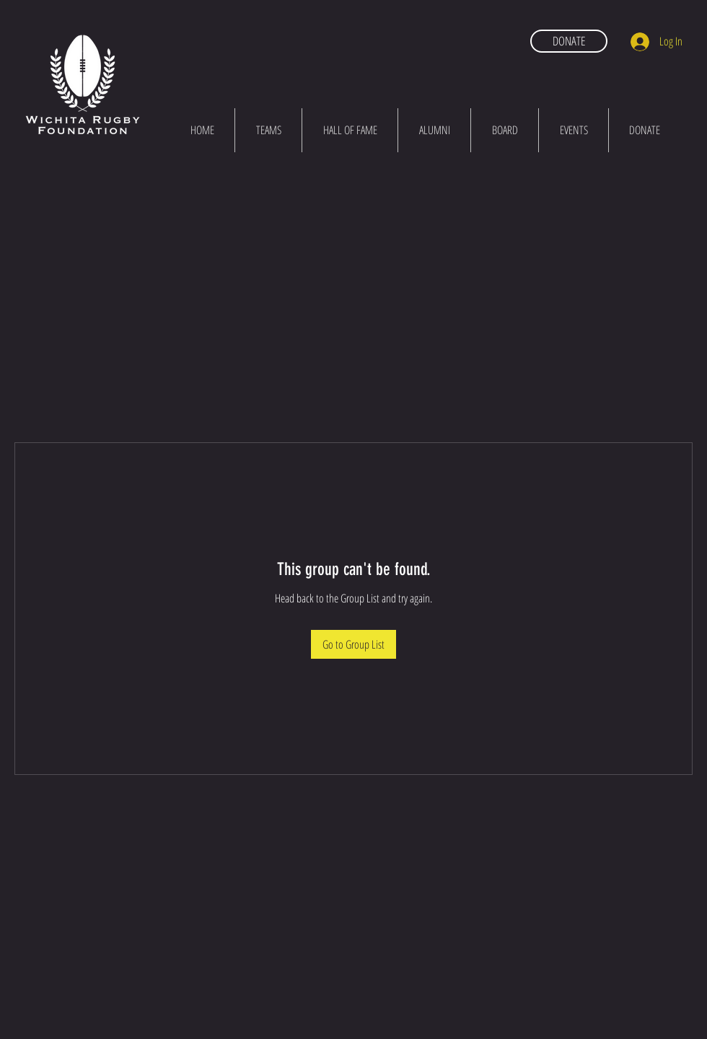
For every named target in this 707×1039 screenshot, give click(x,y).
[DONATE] (568, 41)
